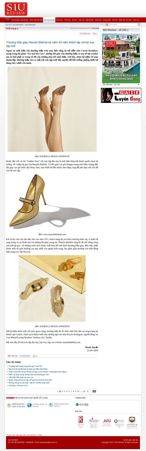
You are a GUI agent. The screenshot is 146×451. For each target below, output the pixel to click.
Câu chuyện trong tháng (20, 20)
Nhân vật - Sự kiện (125, 20)
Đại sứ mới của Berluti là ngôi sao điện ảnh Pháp (28, 369)
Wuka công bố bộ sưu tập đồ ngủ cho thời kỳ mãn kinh (30, 380)
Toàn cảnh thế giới (36, 20)
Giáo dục (59, 20)
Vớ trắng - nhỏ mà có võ (18, 386)
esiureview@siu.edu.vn (48, 442)
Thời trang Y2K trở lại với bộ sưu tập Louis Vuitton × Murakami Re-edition (38, 372)
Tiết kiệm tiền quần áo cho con (21, 377)
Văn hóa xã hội (49, 20)
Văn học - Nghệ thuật (86, 20)
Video (40, 435)
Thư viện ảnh (31, 435)
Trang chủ (73, 28)
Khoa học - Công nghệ (103, 20)
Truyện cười (11, 435)
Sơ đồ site (127, 440)
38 (84, 391)
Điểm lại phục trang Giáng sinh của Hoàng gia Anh (29, 375)
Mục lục (136, 20)
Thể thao (67, 20)
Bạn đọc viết (21, 435)
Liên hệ (135, 440)
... (81, 391)
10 (78, 391)
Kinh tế (114, 20)
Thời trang (10, 28)
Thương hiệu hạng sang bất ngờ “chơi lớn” (26, 366)
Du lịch (74, 20)
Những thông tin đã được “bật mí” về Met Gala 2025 (29, 383)
